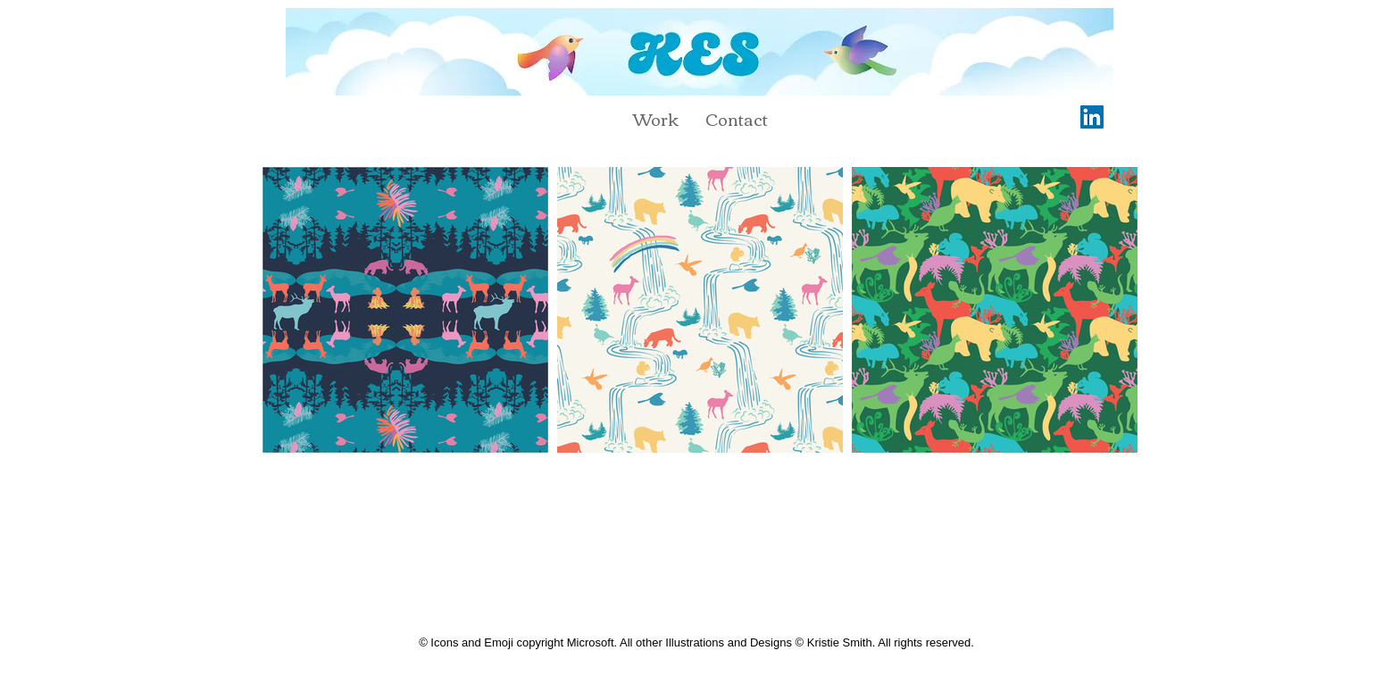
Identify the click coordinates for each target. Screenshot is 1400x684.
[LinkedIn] (1092, 117)
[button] (656, 118)
